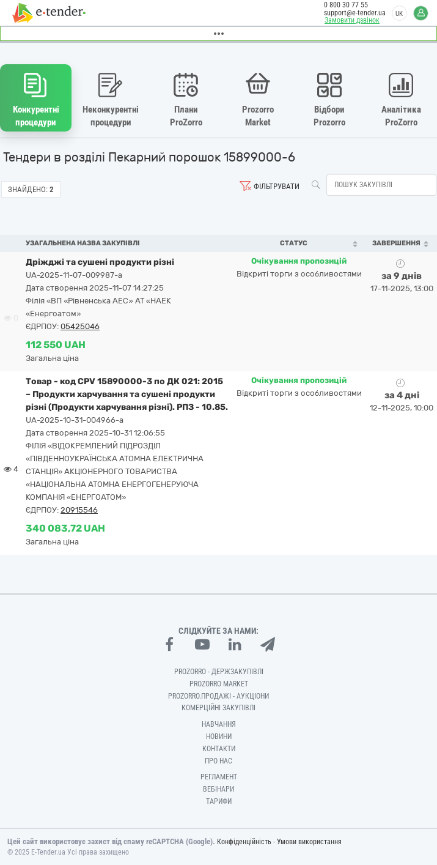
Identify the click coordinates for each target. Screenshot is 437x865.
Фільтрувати (276, 186)
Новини (219, 736)
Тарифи (219, 801)
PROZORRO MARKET (218, 684)
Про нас (218, 761)
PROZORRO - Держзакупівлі (218, 671)
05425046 (80, 326)
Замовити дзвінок (352, 20)
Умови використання (309, 841)
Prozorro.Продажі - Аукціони (218, 696)
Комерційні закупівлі (218, 708)
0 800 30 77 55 (346, 5)
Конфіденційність (244, 841)
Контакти (218, 748)
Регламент (218, 777)
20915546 (79, 509)
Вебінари (218, 789)
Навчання (219, 724)
